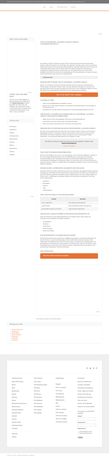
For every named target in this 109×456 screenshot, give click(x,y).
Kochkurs (12, 142)
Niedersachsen (16, 405)
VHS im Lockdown (61, 386)
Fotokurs (11, 132)
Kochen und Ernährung (84, 392)
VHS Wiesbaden (38, 405)
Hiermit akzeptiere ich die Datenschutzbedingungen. (85, 431)
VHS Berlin (37, 386)
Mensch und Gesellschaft (85, 402)
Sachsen (14, 417)
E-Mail (80, 415)
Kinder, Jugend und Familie (85, 389)
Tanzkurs (11, 151)
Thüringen (14, 427)
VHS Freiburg (37, 408)
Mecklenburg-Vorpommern (19, 402)
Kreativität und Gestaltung (85, 396)
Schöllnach (15, 337)
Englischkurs (13, 129)
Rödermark (15, 335)
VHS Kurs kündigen (61, 417)
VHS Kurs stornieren (61, 414)
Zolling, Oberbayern (17, 328)
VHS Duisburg (38, 402)
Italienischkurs (13, 139)
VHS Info (14, 454)
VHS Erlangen (38, 411)
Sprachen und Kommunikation (86, 405)
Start (44, 7)
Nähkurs (11, 145)
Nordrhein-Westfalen (17, 408)
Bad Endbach (15, 331)
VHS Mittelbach (38, 399)
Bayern (14, 383)
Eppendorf (15, 338)
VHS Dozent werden (61, 420)
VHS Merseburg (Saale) (40, 383)
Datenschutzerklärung (69, 142)
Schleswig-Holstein (17, 424)
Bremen (14, 392)
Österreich (15, 432)
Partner (58, 405)
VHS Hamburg (38, 396)
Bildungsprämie (60, 398)
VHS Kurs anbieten (61, 408)
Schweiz (14, 435)
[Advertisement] (54, 22)
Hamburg (14, 396)
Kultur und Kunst (82, 399)
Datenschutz (82, 427)
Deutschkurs (12, 126)
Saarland (14, 414)
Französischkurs (14, 136)
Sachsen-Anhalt (16, 421)
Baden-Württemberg (17, 380)
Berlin (13, 386)
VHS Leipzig (37, 380)
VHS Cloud (59, 389)
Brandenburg (15, 389)
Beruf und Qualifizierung (84, 380)
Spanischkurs (13, 148)
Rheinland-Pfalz (16, 411)
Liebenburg (15, 330)
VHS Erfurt (37, 389)
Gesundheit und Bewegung (85, 386)
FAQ (57, 402)
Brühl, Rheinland (16, 333)
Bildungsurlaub (60, 395)
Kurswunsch (81, 421)
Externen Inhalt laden (69, 145)
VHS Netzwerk (60, 392)
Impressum (20, 454)
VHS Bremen (37, 392)
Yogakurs (12, 154)
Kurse (51, 7)
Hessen (14, 399)
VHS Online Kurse (62, 7)
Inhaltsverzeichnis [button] (47, 77)
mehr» (83, 1)
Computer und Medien (84, 383)
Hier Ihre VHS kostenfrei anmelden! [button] (55, 255)
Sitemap (32, 454)
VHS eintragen (60, 411)
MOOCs (73, 7)
